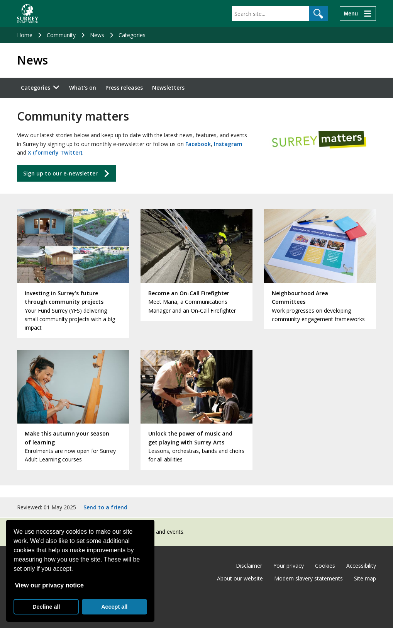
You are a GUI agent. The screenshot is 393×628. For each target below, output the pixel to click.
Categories (132, 35)
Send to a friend (105, 507)
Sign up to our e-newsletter (60, 173)
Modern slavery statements (308, 578)
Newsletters (168, 87)
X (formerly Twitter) (55, 152)
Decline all (46, 607)
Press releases (124, 87)
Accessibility (361, 565)
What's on (82, 87)
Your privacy (288, 565)
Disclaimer (249, 565)
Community (61, 35)
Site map (365, 578)
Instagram (228, 144)
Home (24, 35)
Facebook (198, 144)
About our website (240, 578)
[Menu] (358, 13)
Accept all (114, 607)
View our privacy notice (49, 585)
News (97, 35)
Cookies (325, 565)
